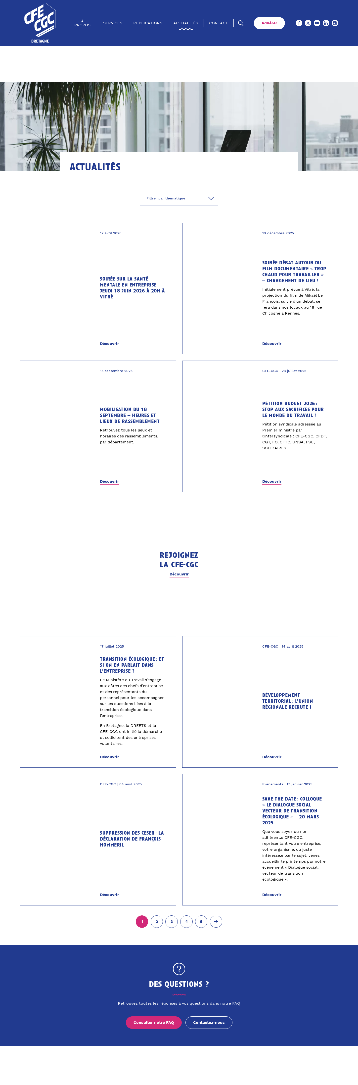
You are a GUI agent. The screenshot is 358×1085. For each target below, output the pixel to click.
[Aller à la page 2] (157, 921)
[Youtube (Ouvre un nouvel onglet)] (317, 23)
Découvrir (109, 343)
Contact (218, 23)
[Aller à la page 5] (201, 921)
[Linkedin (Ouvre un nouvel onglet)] (326, 23)
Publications (147, 23)
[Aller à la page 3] (171, 921)
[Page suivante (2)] (216, 922)
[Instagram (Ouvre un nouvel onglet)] (335, 23)
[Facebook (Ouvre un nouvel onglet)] (299, 23)
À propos (82, 23)
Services (112, 23)
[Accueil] (40, 23)
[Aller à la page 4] (186, 921)
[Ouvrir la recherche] (241, 23)
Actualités (185, 23)
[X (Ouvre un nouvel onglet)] (308, 23)
